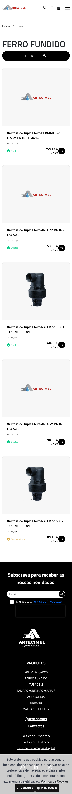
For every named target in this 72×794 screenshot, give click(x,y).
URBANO (36, 703)
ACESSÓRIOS (36, 696)
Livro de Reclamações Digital (36, 748)
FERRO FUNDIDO (36, 678)
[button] (67, 7)
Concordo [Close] (24, 788)
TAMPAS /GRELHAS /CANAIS (36, 690)
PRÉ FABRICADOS (36, 672)
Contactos (36, 726)
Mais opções (47, 788)
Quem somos (36, 719)
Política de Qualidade (36, 742)
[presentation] (40, 611)
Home (6, 26)
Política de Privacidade (47, 601)
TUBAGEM (36, 684)
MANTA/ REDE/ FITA (36, 709)
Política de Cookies (55, 781)
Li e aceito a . (39, 601)
